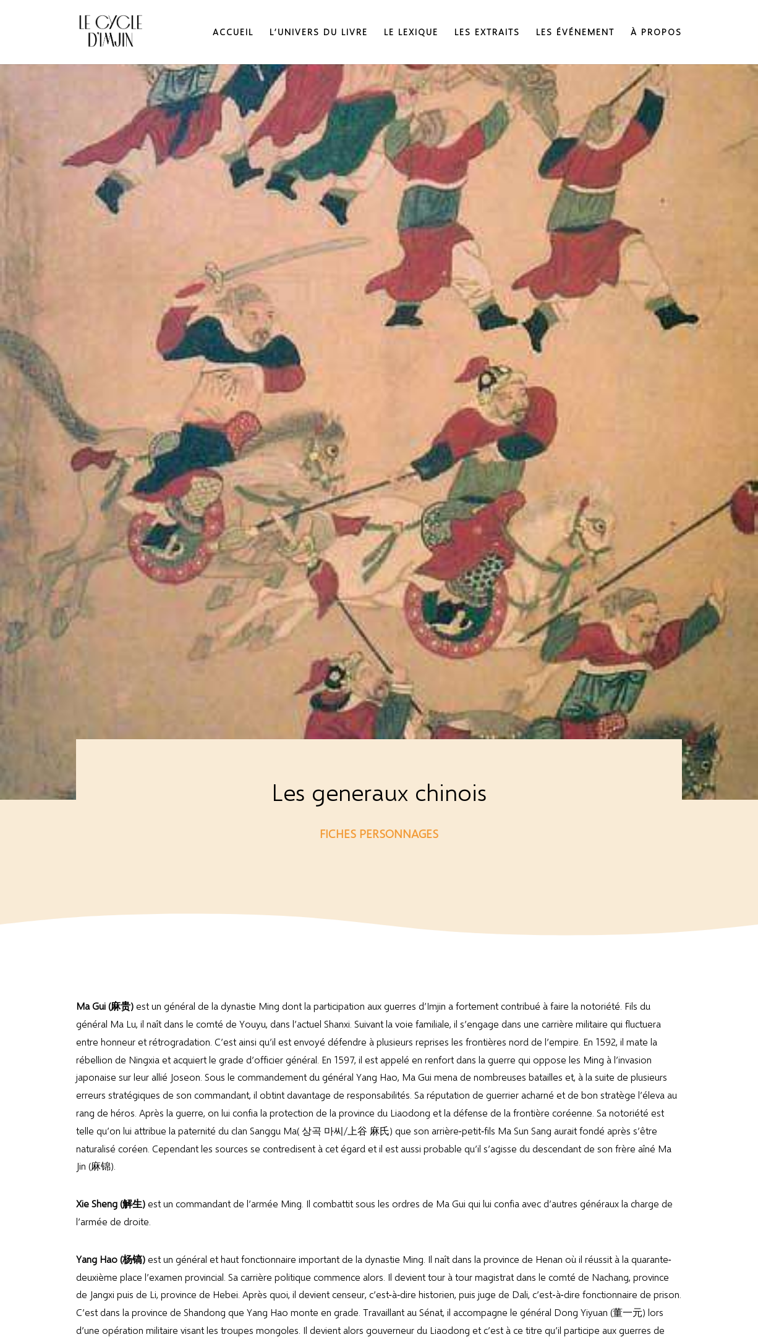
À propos (656, 32)
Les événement (575, 32)
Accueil (233, 32)
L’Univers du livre (319, 32)
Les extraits (487, 32)
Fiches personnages (379, 833)
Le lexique (411, 32)
